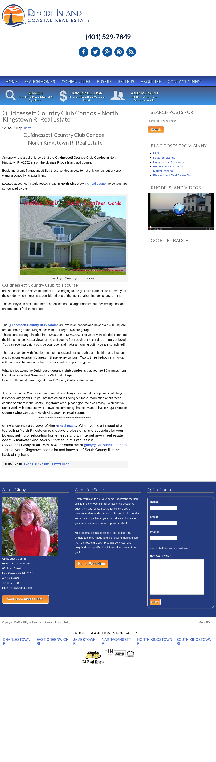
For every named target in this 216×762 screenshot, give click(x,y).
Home (12, 81)
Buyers (104, 81)
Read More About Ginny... (26, 599)
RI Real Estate (66, 425)
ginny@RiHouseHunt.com (105, 445)
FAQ (156, 153)
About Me (151, 81)
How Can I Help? (161, 555)
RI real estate (96, 183)
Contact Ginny (184, 81)
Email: (155, 517)
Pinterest (119, 52)
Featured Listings (164, 157)
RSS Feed (131, 52)
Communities (75, 81)
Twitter (95, 52)
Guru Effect (205, 622)
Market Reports (163, 171)
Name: (155, 501)
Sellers (126, 81)
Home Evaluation (91, 564)
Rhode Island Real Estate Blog (47, 464)
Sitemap (48, 622)
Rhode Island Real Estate (55, 17)
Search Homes (39, 81)
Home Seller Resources (168, 166)
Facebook (83, 52)
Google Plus (107, 52)
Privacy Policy (62, 622)
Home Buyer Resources (168, 162)
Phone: (154, 532)
